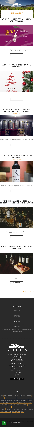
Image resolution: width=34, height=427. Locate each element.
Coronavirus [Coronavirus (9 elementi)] (17, 400)
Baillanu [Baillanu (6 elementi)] (23, 395)
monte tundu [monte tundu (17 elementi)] (12, 404)
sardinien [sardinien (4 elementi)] (8, 409)
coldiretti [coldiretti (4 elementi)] (3, 400)
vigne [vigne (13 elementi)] (6, 411)
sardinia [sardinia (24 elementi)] (2, 409)
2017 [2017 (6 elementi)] (2, 395)
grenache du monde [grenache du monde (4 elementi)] (22, 402)
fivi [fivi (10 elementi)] (10, 402)
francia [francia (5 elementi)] (14, 402)
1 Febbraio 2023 (16, 23)
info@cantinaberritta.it (17, 360)
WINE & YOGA (17, 310)
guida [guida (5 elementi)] (30, 402)
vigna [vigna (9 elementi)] (2, 411)
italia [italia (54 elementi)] (2, 404)
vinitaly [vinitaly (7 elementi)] (14, 411)
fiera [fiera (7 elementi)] (7, 402)
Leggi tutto (16, 54)
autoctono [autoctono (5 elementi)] (17, 395)
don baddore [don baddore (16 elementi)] (24, 400)
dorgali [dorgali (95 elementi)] (2, 402)
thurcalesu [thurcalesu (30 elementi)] (23, 409)
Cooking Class (17, 315)
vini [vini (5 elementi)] (10, 411)
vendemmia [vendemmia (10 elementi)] (30, 409)
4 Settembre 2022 (17, 159)
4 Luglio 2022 (17, 205)
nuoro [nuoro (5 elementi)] (29, 404)
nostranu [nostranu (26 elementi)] (19, 404)
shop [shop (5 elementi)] (18, 409)
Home (14, 15)
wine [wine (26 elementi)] (22, 411)
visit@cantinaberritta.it (17, 368)
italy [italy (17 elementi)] (6, 404)
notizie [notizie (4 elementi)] (24, 404)
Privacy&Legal (28, 421)
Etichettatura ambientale (17, 422)
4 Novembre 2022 (16, 113)
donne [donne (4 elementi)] (30, 400)
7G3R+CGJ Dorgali (20, 365)
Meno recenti (27, 291)
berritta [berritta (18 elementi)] (29, 395)
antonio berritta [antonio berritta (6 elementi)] (8, 395)
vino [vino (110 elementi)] (19, 411)
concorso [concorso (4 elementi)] (9, 400)
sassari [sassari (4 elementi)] (13, 409)
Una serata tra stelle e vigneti (17, 325)
